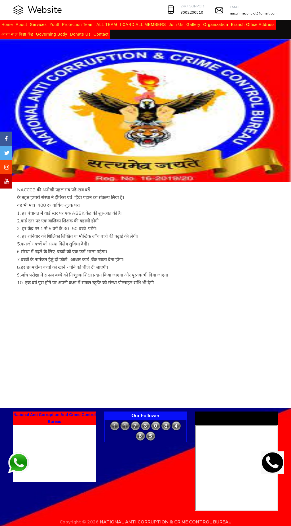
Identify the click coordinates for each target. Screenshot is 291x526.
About (21, 24)
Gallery (193, 24)
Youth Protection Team (72, 24)
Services (38, 24)
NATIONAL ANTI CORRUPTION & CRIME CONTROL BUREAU (166, 522)
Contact (101, 34)
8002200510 (191, 12)
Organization (215, 24)
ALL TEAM (106, 24)
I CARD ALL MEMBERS (143, 24)
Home (7, 24)
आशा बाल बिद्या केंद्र (17, 34)
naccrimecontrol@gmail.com (254, 13)
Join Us (176, 24)
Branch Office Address (253, 24)
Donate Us (80, 34)
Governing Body (51, 34)
